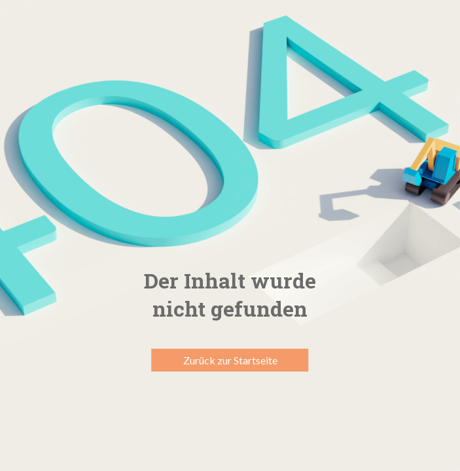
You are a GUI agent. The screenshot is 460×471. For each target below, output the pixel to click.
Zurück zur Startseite (230, 360)
